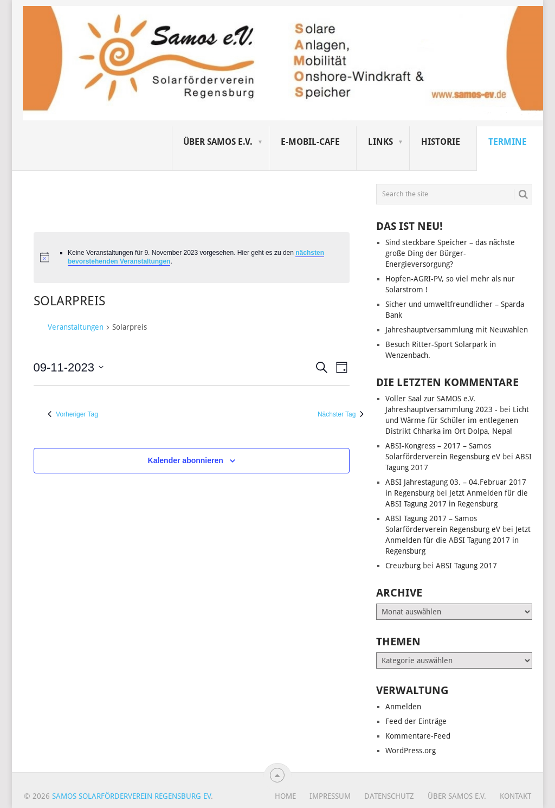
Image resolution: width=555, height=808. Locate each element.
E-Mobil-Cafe (310, 142)
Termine (507, 142)
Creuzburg (403, 565)
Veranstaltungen (76, 327)
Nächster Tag (341, 414)
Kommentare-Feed (417, 736)
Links (380, 142)
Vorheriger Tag (73, 414)
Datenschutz (389, 796)
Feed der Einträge (416, 721)
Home (285, 796)
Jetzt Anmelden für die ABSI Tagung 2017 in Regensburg (458, 540)
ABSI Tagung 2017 (466, 565)
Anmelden (403, 706)
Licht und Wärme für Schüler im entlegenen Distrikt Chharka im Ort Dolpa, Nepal (457, 420)
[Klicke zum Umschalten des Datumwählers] (69, 367)
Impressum (330, 796)
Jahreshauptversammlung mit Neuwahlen (456, 329)
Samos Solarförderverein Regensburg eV (131, 796)
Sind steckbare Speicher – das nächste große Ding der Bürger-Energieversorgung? (450, 253)
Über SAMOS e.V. (218, 142)
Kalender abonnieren (185, 460)
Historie (440, 142)
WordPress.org (410, 750)
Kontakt (515, 796)
